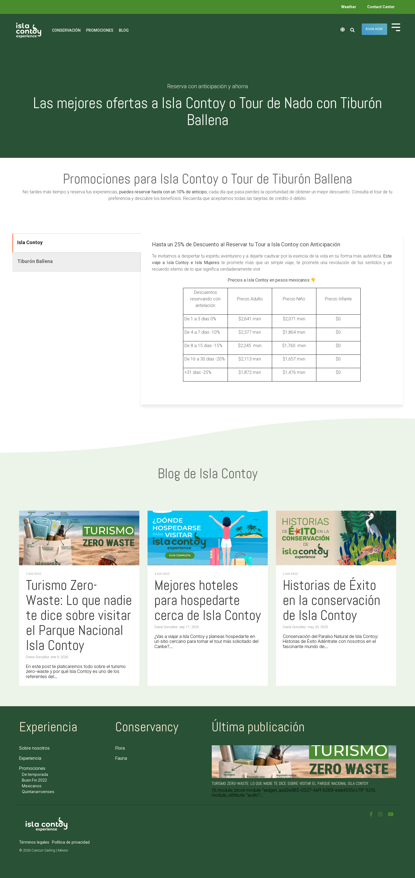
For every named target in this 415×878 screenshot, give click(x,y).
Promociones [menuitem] (32, 768)
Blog (124, 30)
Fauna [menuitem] (121, 758)
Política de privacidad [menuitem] (71, 842)
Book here (374, 29)
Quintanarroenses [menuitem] (38, 791)
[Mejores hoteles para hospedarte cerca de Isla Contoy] (208, 538)
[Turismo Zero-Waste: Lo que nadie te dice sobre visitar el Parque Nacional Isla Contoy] (79, 538)
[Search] (352, 30)
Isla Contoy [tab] (30, 242)
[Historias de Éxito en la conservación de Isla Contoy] (336, 538)
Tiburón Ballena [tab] (35, 261)
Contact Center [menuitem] (381, 7)
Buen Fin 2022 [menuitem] (34, 780)
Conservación (66, 30)
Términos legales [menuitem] (34, 842)
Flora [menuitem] (120, 748)
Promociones (99, 30)
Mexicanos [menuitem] (32, 786)
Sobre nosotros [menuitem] (34, 748)
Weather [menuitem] (348, 7)
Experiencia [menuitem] (30, 758)
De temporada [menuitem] (35, 774)
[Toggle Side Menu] (396, 26)
